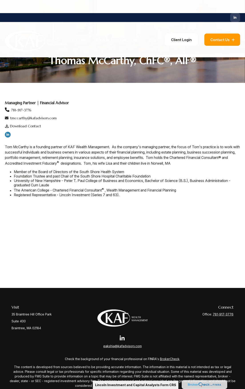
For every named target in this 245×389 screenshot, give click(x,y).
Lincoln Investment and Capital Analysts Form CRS (135, 385)
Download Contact (25, 126)
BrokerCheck (169, 359)
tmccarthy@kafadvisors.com (33, 118)
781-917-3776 (21, 110)
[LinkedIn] (235, 4)
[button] (78, 26)
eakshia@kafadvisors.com (122, 346)
